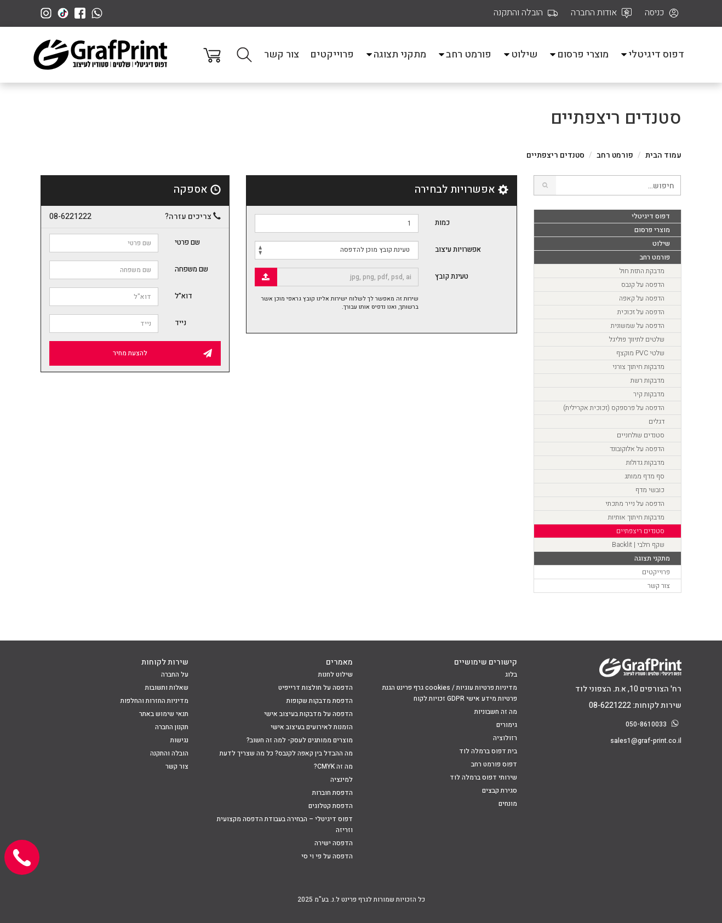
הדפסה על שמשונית (637, 326)
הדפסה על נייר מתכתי (634, 504)
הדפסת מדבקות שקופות (319, 701)
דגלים (656, 421)
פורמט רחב (464, 54)
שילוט (519, 54)
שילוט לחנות (335, 674)
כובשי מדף (649, 490)
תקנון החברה (171, 727)
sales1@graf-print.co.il (645, 741)
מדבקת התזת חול (642, 271)
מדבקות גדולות (645, 463)
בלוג (511, 674)
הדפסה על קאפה (641, 298)
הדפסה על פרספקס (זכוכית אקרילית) (613, 408)
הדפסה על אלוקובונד (637, 449)
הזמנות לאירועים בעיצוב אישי (312, 727)
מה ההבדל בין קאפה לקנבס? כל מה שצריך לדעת (286, 753)
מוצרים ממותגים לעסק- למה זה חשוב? (300, 740)
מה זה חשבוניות (495, 712)
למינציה (341, 779)
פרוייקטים (332, 54)
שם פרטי (187, 242)
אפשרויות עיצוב (458, 249)
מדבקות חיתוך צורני (638, 367)
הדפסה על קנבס (642, 285)
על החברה (174, 674)
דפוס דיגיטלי (652, 54)
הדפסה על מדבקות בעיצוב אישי (308, 714)
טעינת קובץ (451, 276)
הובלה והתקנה (169, 753)
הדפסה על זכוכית (640, 312)
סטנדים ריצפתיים (640, 531)
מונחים (507, 804)
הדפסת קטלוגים (330, 806)
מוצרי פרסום (578, 54)
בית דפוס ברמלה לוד (488, 751)
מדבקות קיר (648, 394)
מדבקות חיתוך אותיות (636, 517)
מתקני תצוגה (395, 54)
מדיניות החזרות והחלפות (154, 701)
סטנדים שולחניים (640, 435)
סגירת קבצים (499, 790)
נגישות (179, 740)
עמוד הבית (663, 155)
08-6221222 (70, 216)
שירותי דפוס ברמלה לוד (483, 777)
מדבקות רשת (647, 380)
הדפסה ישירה (333, 843)
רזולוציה (505, 738)
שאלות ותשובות (166, 688)
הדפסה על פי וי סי (327, 856)
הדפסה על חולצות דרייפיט (315, 688)
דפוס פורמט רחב (494, 764)
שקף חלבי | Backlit (638, 545)
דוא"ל (183, 296)
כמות (442, 222)
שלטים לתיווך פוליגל (636, 339)
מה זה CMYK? (333, 766)
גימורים (506, 725)
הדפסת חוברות (332, 793)
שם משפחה (191, 269)
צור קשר (281, 54)
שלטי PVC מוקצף (640, 353)
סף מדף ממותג (644, 476)
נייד (180, 323)
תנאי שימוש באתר (163, 714)
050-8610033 (653, 724)
